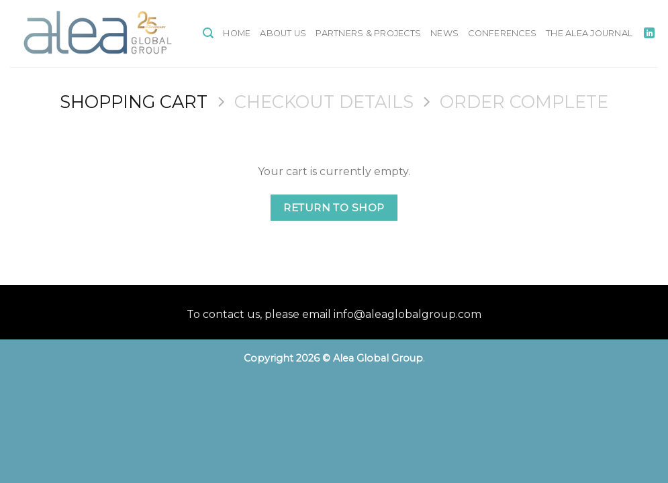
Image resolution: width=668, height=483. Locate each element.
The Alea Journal (589, 33)
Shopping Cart (133, 101)
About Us (283, 33)
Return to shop (334, 207)
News (444, 33)
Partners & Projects (368, 33)
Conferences (502, 33)
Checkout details (324, 101)
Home (236, 33)
